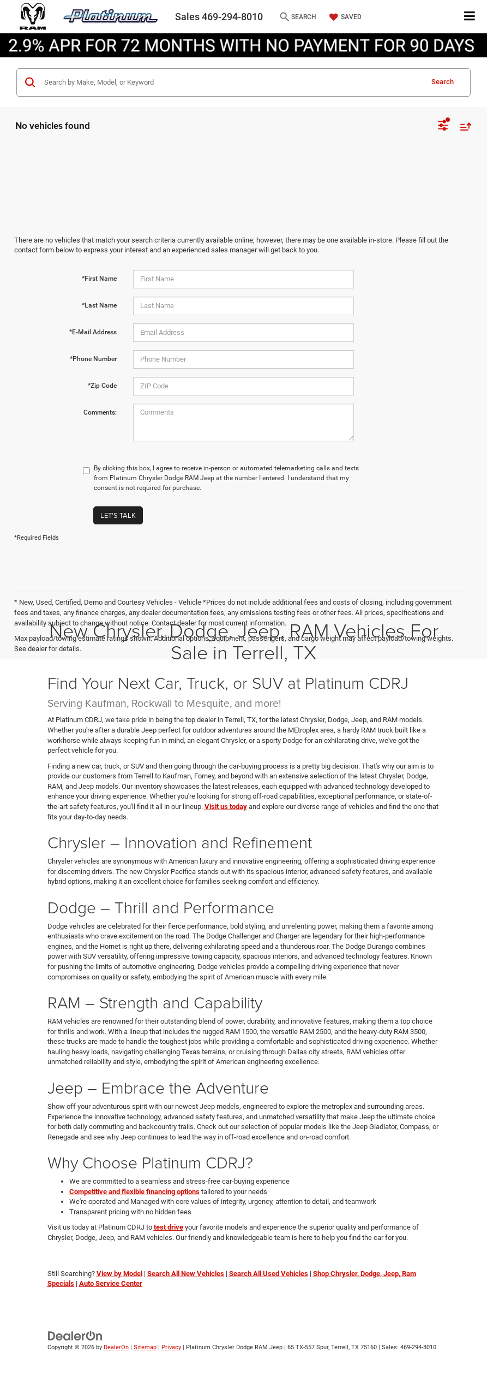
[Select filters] (443, 127)
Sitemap (145, 1347)
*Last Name (99, 305)
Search (442, 82)
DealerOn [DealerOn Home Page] (116, 1347)
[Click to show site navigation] (470, 16)
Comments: (100, 412)
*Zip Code (102, 385)
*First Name (99, 278)
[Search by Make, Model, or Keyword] (231, 82)
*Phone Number (93, 359)
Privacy (171, 1347)
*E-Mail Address (93, 332)
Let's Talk (118, 515)
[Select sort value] (463, 126)
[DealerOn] (75, 1335)
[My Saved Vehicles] (344, 17)
